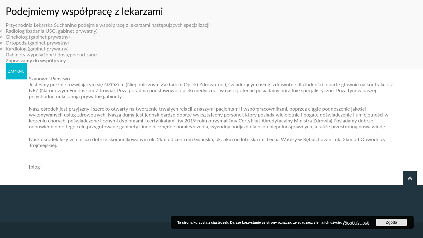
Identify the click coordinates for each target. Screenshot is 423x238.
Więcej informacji (356, 222)
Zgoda (391, 222)
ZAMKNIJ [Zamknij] (16, 66)
